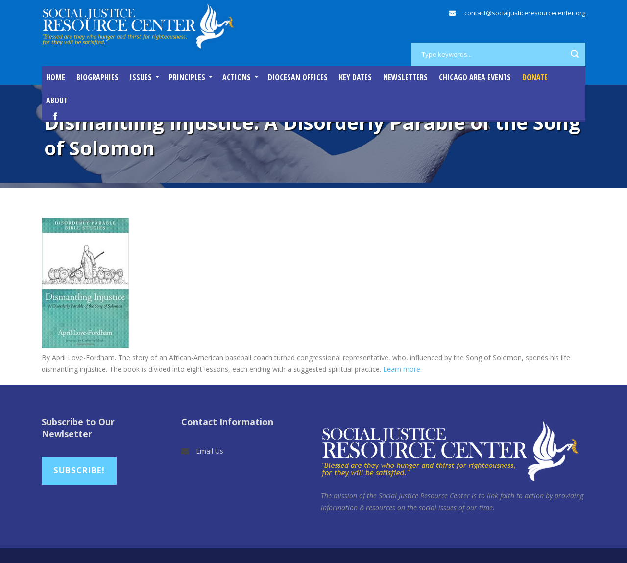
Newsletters (405, 77)
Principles (187, 77)
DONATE (535, 77)
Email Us (209, 451)
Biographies (97, 77)
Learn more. (402, 369)
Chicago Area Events (475, 77)
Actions (236, 77)
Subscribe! (79, 470)
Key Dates (355, 77)
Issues (141, 77)
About (57, 100)
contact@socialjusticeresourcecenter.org (524, 12)
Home (55, 77)
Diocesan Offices (298, 77)
